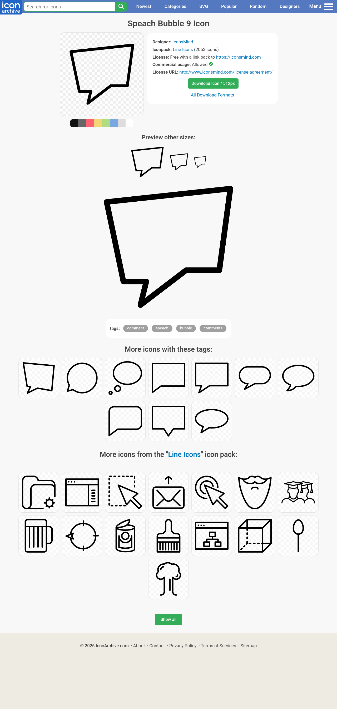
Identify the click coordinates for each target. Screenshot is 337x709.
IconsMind (182, 41)
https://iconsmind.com (238, 57)
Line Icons (183, 49)
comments (213, 328)
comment (135, 328)
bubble (186, 328)
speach (162, 328)
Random (258, 6)
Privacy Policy (182, 645)
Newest (143, 6)
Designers (290, 6)
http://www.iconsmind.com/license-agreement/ (225, 72)
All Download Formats (212, 95)
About (139, 645)
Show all (168, 619)
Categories (175, 6)
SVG (203, 6)
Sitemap (249, 645)
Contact (157, 645)
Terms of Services (218, 645)
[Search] (121, 7)
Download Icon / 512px (213, 83)
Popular (229, 6)
